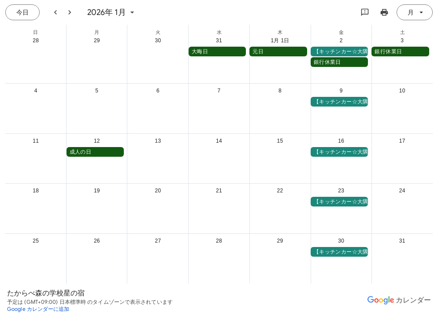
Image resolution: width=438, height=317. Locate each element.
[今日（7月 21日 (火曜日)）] (22, 12)
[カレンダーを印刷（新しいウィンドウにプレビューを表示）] (384, 12)
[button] (217, 51)
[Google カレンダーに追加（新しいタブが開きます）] (38, 309)
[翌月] (70, 12)
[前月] (55, 12)
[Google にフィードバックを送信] (365, 12)
